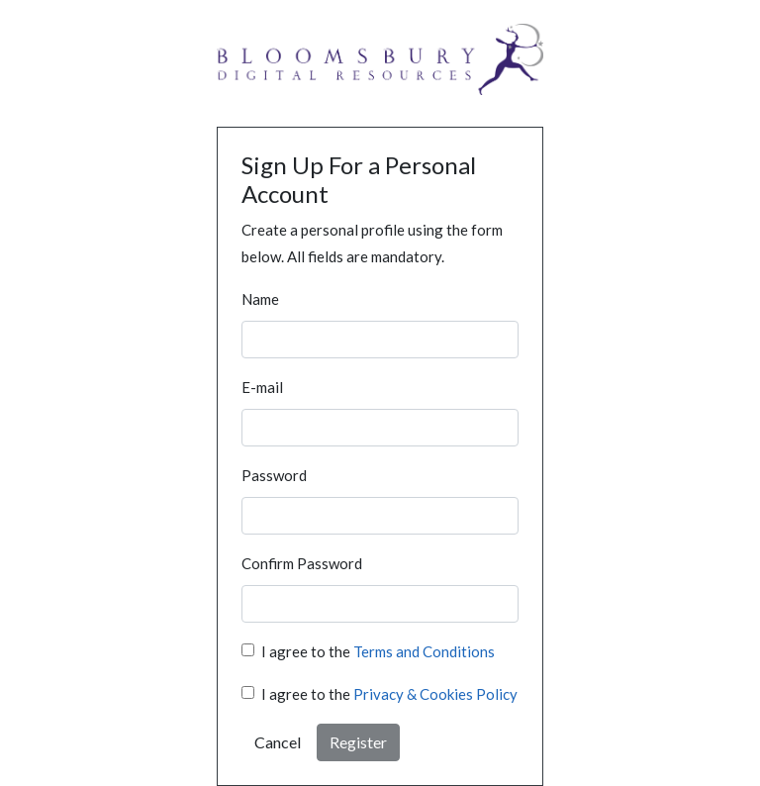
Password (274, 475)
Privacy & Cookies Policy (435, 694)
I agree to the (378, 651)
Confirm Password (301, 563)
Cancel (277, 742)
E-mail (262, 387)
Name (260, 299)
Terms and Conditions (424, 651)
